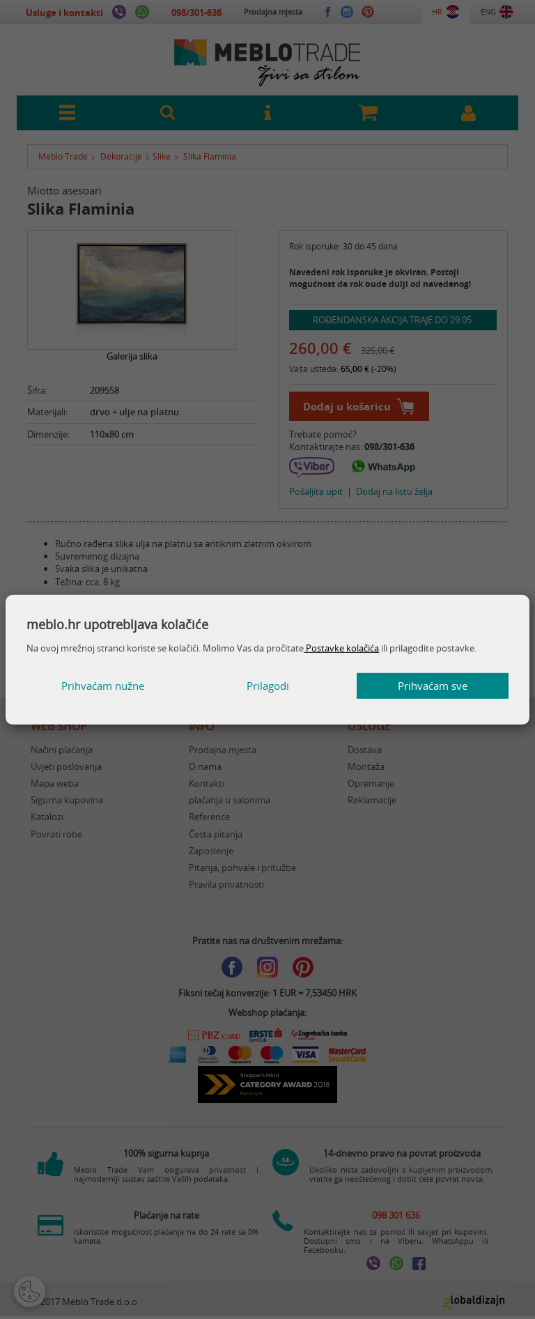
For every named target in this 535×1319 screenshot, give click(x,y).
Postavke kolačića (341, 648)
